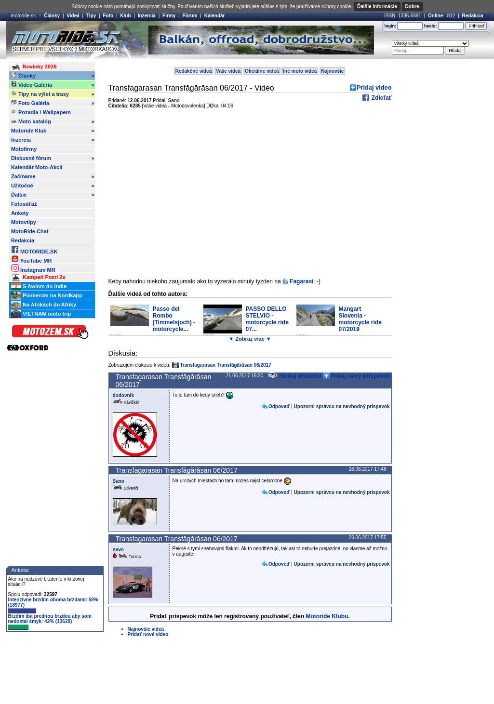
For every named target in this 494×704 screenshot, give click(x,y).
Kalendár (214, 15)
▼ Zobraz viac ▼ (249, 339)
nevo (118, 549)
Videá (73, 15)
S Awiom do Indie (39, 287)
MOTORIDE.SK (34, 250)
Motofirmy (24, 149)
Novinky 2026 (33, 67)
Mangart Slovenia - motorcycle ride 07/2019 (360, 319)
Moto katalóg (52, 121)
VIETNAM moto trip (41, 314)
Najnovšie (332, 71)
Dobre (412, 6)
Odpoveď (279, 406)
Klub (125, 15)
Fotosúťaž (24, 204)
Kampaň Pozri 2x (38, 277)
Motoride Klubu (327, 616)
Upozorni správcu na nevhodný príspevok (342, 406)
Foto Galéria (52, 103)
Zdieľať (380, 97)
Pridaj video (374, 87)
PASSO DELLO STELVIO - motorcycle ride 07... (267, 319)
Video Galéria (52, 85)
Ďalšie (52, 195)
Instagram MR (33, 268)
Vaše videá (228, 71)
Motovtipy (23, 222)
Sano (174, 100)
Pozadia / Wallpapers (41, 111)
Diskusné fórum (52, 158)
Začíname (52, 176)
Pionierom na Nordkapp (46, 296)
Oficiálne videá (262, 71)
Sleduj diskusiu (294, 375)
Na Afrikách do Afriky (43, 305)
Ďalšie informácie (377, 6)
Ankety (20, 213)
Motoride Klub (52, 130)
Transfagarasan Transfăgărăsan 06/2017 (225, 365)
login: (390, 26)
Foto (108, 15)
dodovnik (123, 395)
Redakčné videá (193, 71)
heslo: (430, 26)
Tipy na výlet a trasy (52, 94)
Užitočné (52, 185)
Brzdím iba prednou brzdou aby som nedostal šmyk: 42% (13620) (50, 621)
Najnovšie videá (146, 629)
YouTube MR (31, 259)
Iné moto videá (300, 71)
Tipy (91, 15)
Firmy (168, 15)
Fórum (189, 15)
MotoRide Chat (30, 231)
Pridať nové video (148, 634)
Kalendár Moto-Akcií (36, 167)
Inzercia (147, 15)
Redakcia (472, 15)
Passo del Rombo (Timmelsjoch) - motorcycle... (174, 319)
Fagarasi (301, 281)
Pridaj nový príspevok (360, 375)
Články (52, 15)
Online (435, 15)
